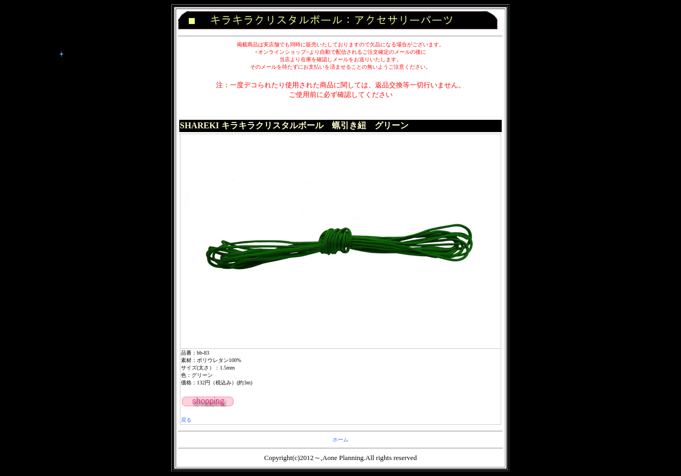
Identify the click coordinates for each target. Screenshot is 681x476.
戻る (186, 420)
